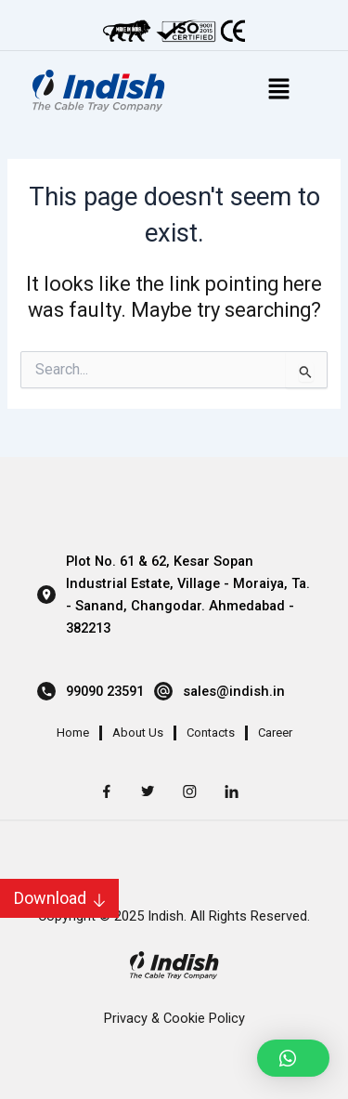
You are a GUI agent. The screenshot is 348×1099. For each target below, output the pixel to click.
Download (50, 898)
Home (73, 732)
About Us (137, 732)
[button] (293, 1058)
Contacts (211, 732)
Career (275, 732)
